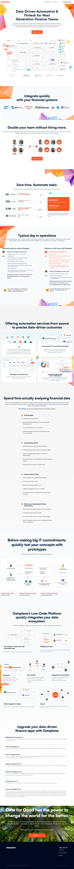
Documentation (63, 852)
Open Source (47, 1)
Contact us (55, 1)
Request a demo (67, 2)
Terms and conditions (62, 865)
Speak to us (37, 835)
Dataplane (61, 850)
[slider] (29, 194)
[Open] (68, 193)
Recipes (61, 855)
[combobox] (57, 193)
